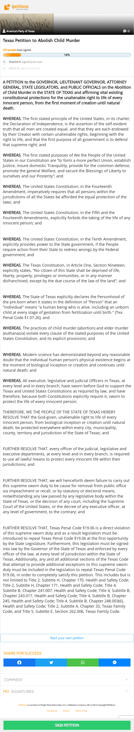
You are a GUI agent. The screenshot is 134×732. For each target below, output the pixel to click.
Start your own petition (67, 638)
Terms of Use (81, 710)
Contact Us (52, 710)
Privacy (66, 710)
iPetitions (67, 7)
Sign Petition (67, 725)
